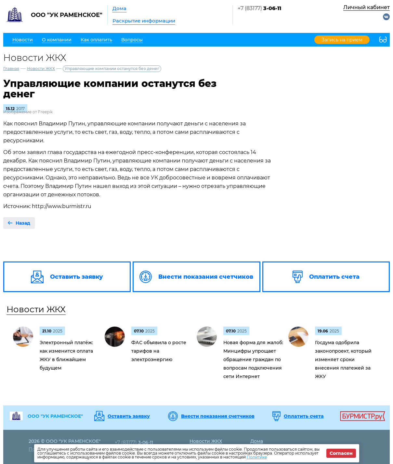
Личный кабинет (366, 7)
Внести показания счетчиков (218, 416)
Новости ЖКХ (41, 68)
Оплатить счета (304, 416)
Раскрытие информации (143, 21)
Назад (23, 223)
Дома (119, 8)
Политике (257, 457)
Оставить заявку (129, 416)
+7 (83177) (259, 8)
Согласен (341, 453)
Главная (11, 68)
